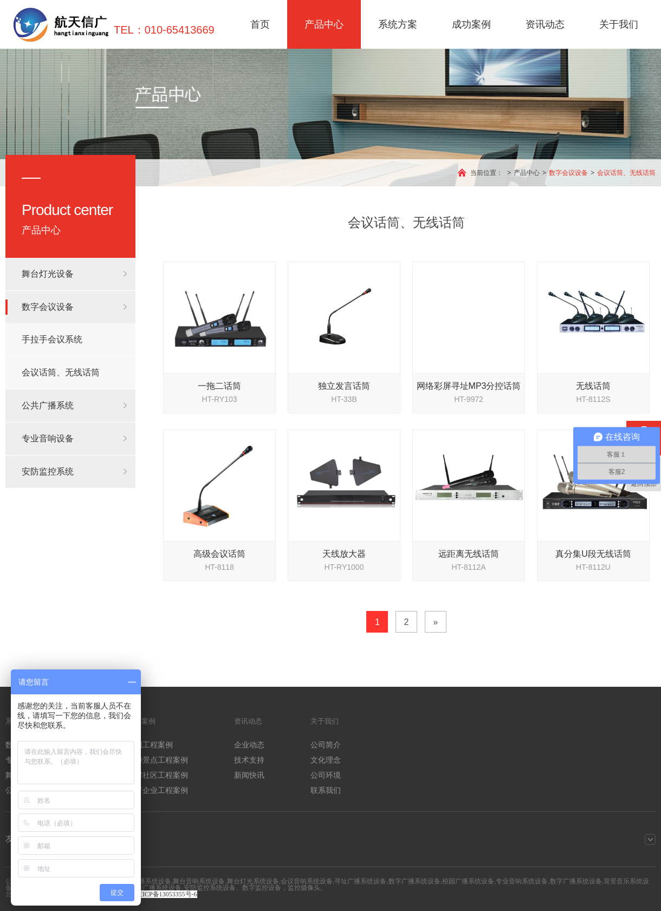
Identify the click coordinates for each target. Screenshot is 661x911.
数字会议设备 (568, 173)
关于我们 (618, 24)
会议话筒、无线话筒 (626, 173)
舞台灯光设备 (48, 273)
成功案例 (471, 24)
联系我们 (325, 790)
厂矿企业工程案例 (157, 790)
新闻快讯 (249, 775)
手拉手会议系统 (52, 339)
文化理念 (325, 760)
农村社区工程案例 (157, 775)
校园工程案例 (150, 744)
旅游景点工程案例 (157, 760)
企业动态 (249, 744)
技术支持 (249, 760)
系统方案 (397, 24)
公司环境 (325, 775)
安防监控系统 (48, 471)
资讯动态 (545, 24)
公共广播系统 (48, 405)
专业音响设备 (48, 438)
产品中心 (324, 24)
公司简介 (325, 744)
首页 (260, 24)
